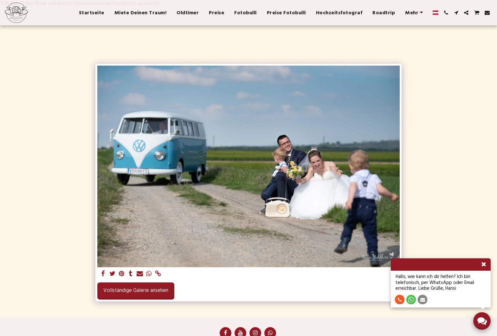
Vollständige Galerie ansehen (135, 290)
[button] (446, 12)
